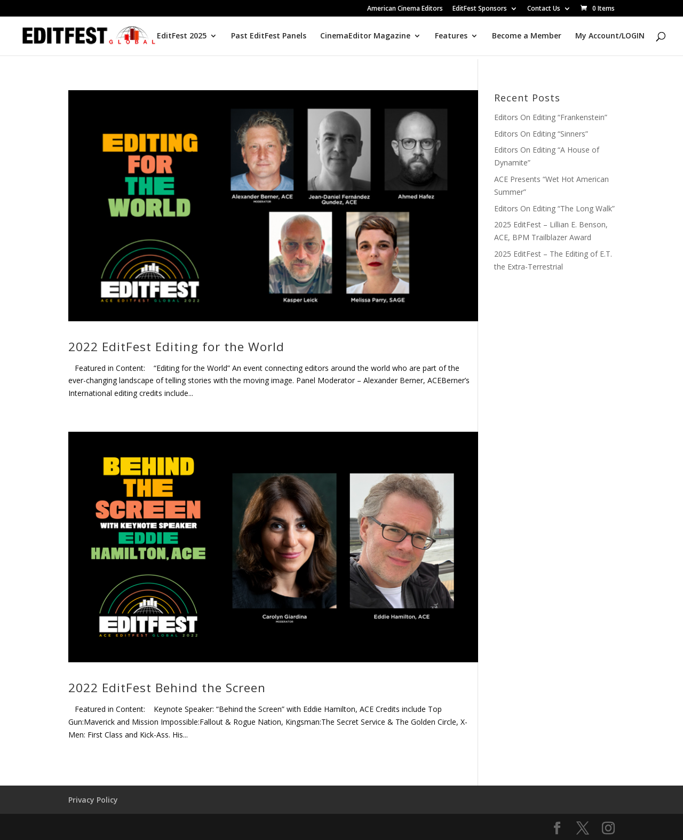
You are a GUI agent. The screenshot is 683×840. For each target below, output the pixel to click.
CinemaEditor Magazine (365, 36)
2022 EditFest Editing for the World (176, 346)
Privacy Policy (93, 800)
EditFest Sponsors (479, 9)
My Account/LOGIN (610, 36)
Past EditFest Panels (268, 36)
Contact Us (543, 9)
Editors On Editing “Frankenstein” (550, 117)
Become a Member (526, 36)
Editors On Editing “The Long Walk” (554, 208)
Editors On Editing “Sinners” (541, 134)
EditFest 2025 (182, 36)
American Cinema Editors (405, 9)
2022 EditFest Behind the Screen (167, 687)
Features (451, 36)
